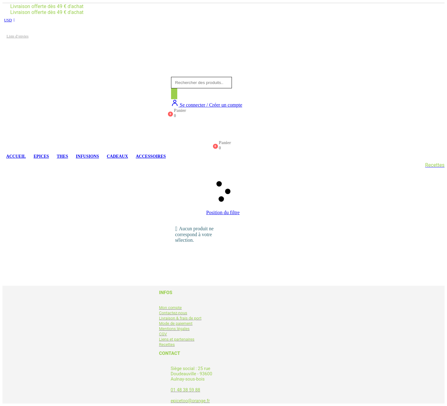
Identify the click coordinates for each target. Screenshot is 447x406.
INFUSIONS (87, 156)
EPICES (41, 156)
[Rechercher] (174, 93)
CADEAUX (117, 156)
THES (62, 156)
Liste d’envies (18, 36)
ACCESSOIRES (151, 156)
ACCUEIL (16, 156)
